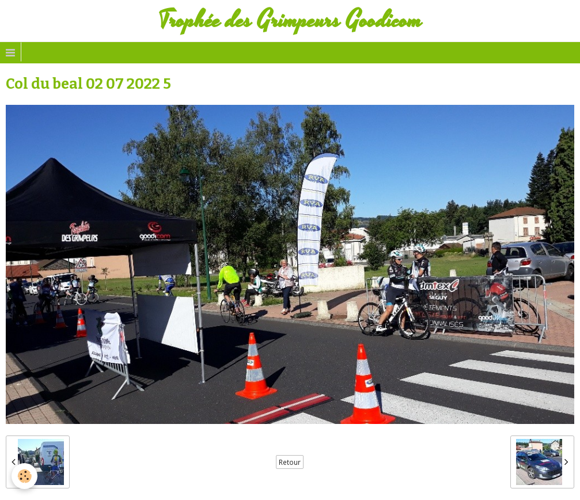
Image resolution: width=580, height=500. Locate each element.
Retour (290, 462)
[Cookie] (24, 476)
